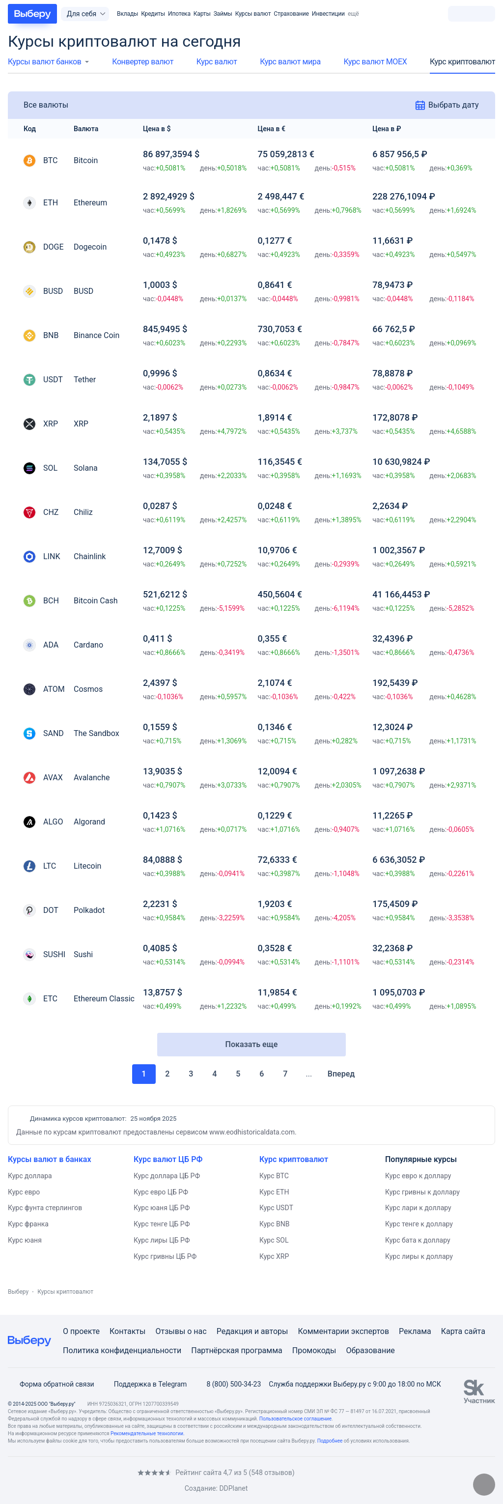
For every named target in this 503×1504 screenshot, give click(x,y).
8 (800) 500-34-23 (228, 1384)
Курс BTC (274, 1176)
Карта (452, 1331)
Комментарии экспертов (343, 1331)
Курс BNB (274, 1224)
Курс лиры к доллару (419, 1256)
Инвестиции (328, 13)
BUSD (83, 291)
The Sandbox (96, 733)
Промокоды (314, 1350)
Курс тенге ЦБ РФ (162, 1224)
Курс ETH (274, 1192)
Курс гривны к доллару (422, 1192)
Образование (370, 1350)
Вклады (127, 13)
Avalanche (92, 777)
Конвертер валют (142, 61)
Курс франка (28, 1224)
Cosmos (88, 689)
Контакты (127, 1331)
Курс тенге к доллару (419, 1224)
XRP (81, 423)
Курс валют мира (290, 61)
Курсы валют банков (44, 61)
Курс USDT (276, 1208)
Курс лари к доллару (418, 1208)
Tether (85, 379)
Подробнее (330, 1441)
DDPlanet (233, 1488)
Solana (86, 468)
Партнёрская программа (236, 1350)
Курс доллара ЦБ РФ (167, 1176)
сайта (474, 1331)
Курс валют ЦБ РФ (168, 1159)
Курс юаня (25, 1240)
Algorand (89, 821)
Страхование (291, 13)
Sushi (83, 954)
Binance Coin (96, 335)
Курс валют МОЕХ (375, 61)
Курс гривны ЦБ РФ (165, 1256)
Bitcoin (86, 160)
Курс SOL (274, 1240)
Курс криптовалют (462, 61)
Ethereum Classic (104, 998)
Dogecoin (90, 247)
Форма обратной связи (51, 1384)
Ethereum (90, 202)
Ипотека (179, 13)
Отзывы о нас (180, 1331)
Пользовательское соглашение (295, 1418)
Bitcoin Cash (95, 600)
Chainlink (90, 556)
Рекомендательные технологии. (148, 1433)
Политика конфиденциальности (122, 1350)
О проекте (81, 1331)
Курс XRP (274, 1256)
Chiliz (83, 512)
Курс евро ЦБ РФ (161, 1192)
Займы (223, 13)
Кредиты (153, 13)
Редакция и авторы (252, 1331)
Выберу (18, 1291)
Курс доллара (30, 1176)
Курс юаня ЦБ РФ (162, 1208)
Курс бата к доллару (417, 1240)
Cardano (88, 645)
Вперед (346, 1073)
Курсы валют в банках (49, 1159)
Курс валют (216, 61)
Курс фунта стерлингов (45, 1208)
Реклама (415, 1331)
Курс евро (24, 1192)
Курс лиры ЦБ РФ (162, 1240)
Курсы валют (253, 13)
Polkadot (89, 910)
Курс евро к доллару (418, 1176)
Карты (202, 13)
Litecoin (87, 866)
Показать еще (251, 1044)
